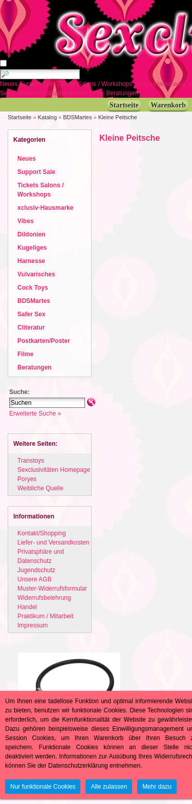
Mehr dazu (157, 786)
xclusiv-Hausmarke (160, 84)
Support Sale (38, 84)
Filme (98, 93)
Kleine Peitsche (117, 117)
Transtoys (30, 460)
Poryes (26, 479)
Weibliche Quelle (40, 488)
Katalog (47, 117)
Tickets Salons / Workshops (95, 84)
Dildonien (31, 234)
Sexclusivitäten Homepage (53, 469)
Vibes (25, 221)
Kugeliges (32, 247)
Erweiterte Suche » (35, 413)
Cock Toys (32, 287)
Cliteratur (25, 93)
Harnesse (31, 261)
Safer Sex (31, 314)
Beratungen (122, 93)
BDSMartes (77, 117)
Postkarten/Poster (64, 93)
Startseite (19, 117)
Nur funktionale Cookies (42, 786)
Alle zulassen (109, 786)
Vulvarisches (36, 274)
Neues (9, 84)
